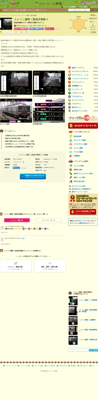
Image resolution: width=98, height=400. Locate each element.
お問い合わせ (84, 365)
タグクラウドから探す (79, 186)
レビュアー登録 (38, 365)
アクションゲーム (85, 82)
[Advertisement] (16, 196)
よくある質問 (51, 365)
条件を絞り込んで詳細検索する (81, 189)
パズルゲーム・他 (85, 92)
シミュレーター (8, 32)
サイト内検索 (93, 350)
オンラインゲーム (85, 100)
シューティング (85, 89)
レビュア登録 (83, 7)
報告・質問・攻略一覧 (48, 220)
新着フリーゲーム (85, 67)
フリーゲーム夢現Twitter (79, 223)
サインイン (94, 7)
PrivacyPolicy (63, 365)
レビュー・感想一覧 (17, 220)
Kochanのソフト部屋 (26, 25)
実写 (16, 32)
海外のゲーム (85, 107)
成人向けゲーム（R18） (85, 110)
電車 (26, 32)
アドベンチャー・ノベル (85, 74)
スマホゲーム (85, 103)
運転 (21, 32)
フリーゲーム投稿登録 (69, 7)
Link (93, 365)
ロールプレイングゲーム (85, 71)
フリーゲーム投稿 (25, 365)
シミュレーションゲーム (85, 78)
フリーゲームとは (10, 365)
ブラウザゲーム (85, 96)
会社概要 (73, 365)
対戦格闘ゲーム (85, 85)
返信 (23, 226)
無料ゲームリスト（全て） (80, 192)
